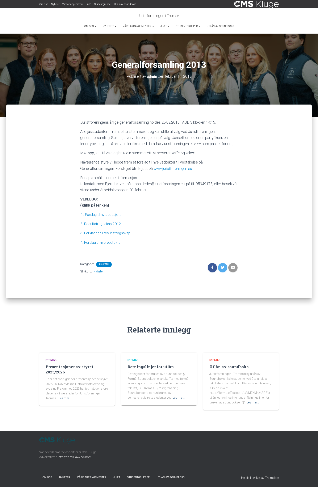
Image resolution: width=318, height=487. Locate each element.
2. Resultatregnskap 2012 (100, 223)
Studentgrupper (102, 4)
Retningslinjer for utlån (150, 366)
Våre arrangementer (72, 4)
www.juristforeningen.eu (173, 168)
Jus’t (88, 4)
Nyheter (55, 4)
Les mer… (65, 398)
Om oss (43, 4)
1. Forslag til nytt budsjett (101, 214)
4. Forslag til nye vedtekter (101, 242)
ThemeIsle (272, 477)
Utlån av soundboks (125, 4)
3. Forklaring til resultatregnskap (106, 233)
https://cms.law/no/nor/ (74, 457)
